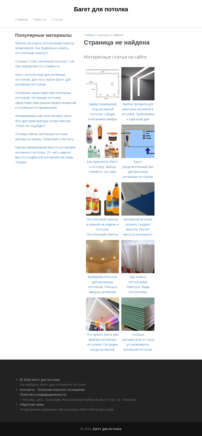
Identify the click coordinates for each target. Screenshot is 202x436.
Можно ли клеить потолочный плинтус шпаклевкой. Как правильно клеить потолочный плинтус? (44, 48)
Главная (21, 19)
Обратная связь (32, 404)
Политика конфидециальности (43, 394)
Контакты (27, 389)
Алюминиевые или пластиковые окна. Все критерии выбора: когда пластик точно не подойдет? (43, 121)
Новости (39, 19)
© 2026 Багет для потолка (40, 380)
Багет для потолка (101, 9)
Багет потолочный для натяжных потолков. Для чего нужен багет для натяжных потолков (43, 79)
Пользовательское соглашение (61, 389)
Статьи (57, 19)
